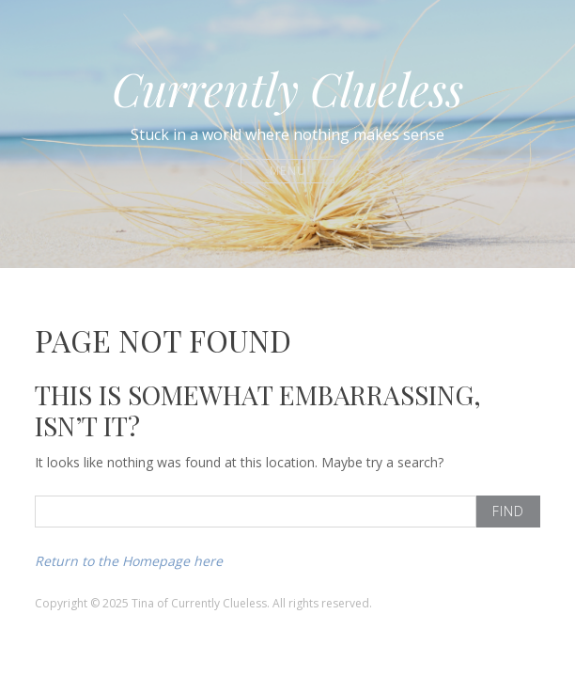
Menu (288, 171)
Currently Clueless (287, 88)
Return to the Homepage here (129, 561)
